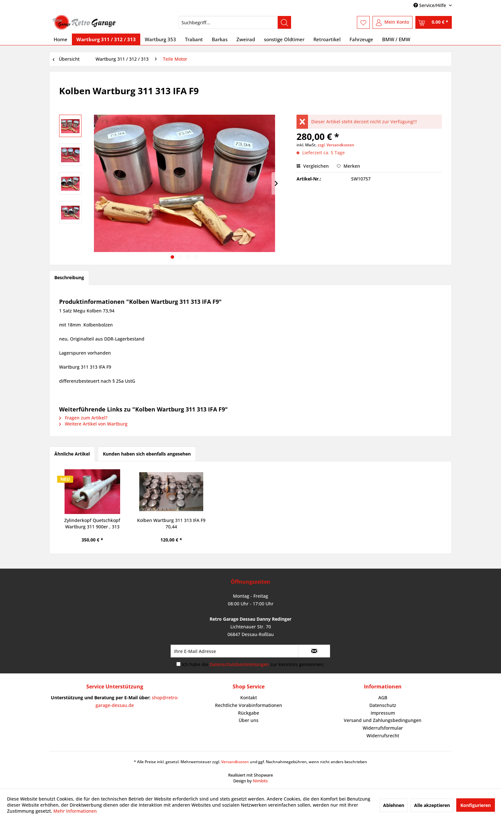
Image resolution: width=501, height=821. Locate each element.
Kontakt (248, 697)
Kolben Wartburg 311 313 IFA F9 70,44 (171, 523)
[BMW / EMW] (396, 39)
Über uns (248, 720)
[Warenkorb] (433, 22)
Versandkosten (235, 761)
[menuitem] (234, 22)
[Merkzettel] (363, 22)
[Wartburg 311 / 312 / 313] (106, 39)
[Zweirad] (245, 39)
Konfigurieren (475, 805)
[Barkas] (219, 39)
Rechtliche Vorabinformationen (248, 705)
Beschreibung (69, 277)
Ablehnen (393, 805)
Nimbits (260, 781)
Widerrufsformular (383, 728)
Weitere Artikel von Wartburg (93, 424)
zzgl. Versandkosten (336, 145)
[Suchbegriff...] (234, 22)
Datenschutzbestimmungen (239, 664)
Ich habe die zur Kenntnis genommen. (253, 664)
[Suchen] (284, 22)
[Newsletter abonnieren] (314, 651)
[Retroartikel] (327, 39)
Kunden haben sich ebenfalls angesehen (147, 454)
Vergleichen (313, 166)
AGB (382, 697)
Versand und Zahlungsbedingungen (382, 720)
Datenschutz (382, 705)
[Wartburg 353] (160, 39)
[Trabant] (194, 39)
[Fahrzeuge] (361, 39)
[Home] (60, 39)
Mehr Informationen (75, 811)
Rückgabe (248, 713)
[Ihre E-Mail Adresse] (234, 651)
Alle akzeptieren (432, 805)
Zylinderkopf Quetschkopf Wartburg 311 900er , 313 (92, 523)
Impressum (383, 713)
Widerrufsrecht (382, 736)
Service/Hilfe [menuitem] (430, 5)
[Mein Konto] (392, 22)
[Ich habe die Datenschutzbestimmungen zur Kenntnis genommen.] (178, 664)
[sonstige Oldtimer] (284, 39)
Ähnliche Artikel (72, 454)
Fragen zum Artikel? (83, 418)
